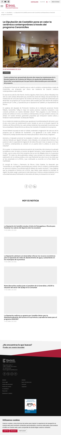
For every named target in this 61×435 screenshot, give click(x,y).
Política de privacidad (7, 384)
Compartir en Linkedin (35, 186)
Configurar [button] (22, 431)
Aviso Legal (5, 382)
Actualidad (9, 12)
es (47, 2)
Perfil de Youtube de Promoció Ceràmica (5, 1)
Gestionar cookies (7, 393)
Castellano (34, 2)
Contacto (24, 384)
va (49, 2)
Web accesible (55, 2)
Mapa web (4, 391)
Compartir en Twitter (30, 186)
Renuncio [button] (13, 431)
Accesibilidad (5, 388)
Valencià (42, 2)
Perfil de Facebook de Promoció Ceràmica (2, 1)
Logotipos (24, 386)
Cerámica (7, 73)
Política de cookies (6, 386)
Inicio (2, 12)
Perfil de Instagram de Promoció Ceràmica (8, 1)
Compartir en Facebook (26, 186)
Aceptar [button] (6, 431)
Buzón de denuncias (26, 382)
